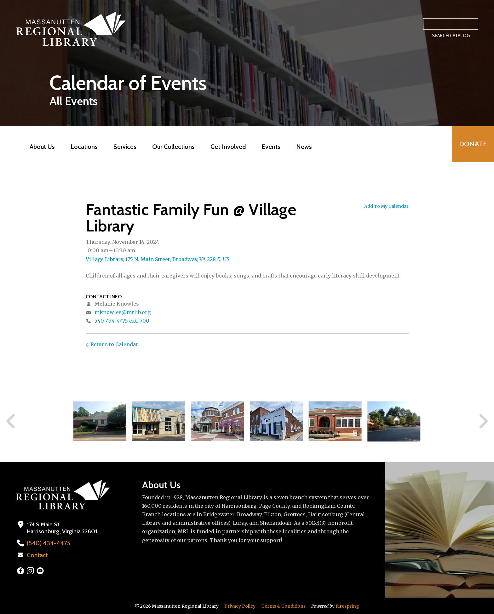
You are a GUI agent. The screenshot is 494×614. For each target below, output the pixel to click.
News (302, 146)
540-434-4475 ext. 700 (122, 321)
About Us (40, 146)
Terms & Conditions (283, 605)
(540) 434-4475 (46, 543)
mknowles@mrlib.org (123, 312)
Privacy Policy (240, 605)
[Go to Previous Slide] (11, 421)
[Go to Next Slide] (483, 421)
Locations (81, 146)
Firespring (347, 605)
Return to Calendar (114, 344)
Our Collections (171, 146)
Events (268, 146)
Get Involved (226, 146)
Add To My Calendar (386, 206)
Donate (471, 146)
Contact (37, 554)
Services (122, 146)
